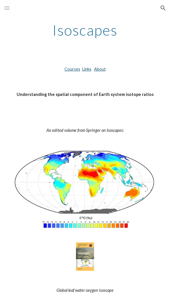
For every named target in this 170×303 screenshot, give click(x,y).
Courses (72, 69)
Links (86, 69)
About (100, 69)
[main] (85, 30)
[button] (7, 8)
